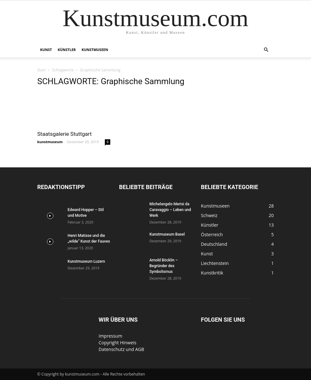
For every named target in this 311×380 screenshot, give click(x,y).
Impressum (110, 336)
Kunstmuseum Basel (167, 234)
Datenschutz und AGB (121, 349)
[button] (266, 50)
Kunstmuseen (95, 49)
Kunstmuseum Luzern (86, 261)
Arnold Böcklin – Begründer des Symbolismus (164, 266)
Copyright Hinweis (117, 343)
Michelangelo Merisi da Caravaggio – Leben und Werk (170, 210)
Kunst (46, 49)
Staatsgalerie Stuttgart (64, 134)
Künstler (67, 49)
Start (41, 70)
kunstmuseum (50, 141)
